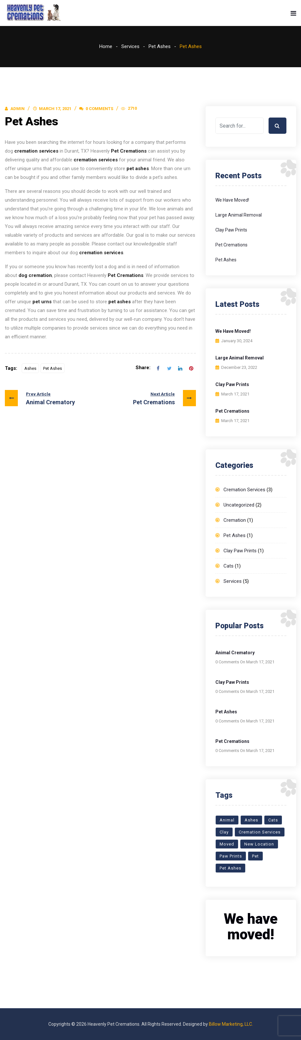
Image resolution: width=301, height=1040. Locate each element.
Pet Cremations (164, 398)
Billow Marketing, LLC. (231, 1024)
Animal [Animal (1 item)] (227, 820)
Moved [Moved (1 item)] (227, 844)
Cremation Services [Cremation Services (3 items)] (260, 832)
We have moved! (232, 200)
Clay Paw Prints (231, 229)
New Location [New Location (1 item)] (259, 844)
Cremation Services (244, 490)
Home (105, 46)
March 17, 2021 (55, 108)
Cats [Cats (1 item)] (273, 820)
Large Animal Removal (238, 215)
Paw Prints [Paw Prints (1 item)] (231, 856)
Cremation (234, 520)
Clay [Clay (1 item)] (224, 832)
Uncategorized (238, 505)
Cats (228, 566)
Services (130, 46)
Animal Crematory (40, 398)
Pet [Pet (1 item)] (255, 856)
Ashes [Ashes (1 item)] (251, 820)
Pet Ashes (160, 46)
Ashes (30, 368)
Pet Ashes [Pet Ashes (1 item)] (230, 868)
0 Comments (96, 108)
